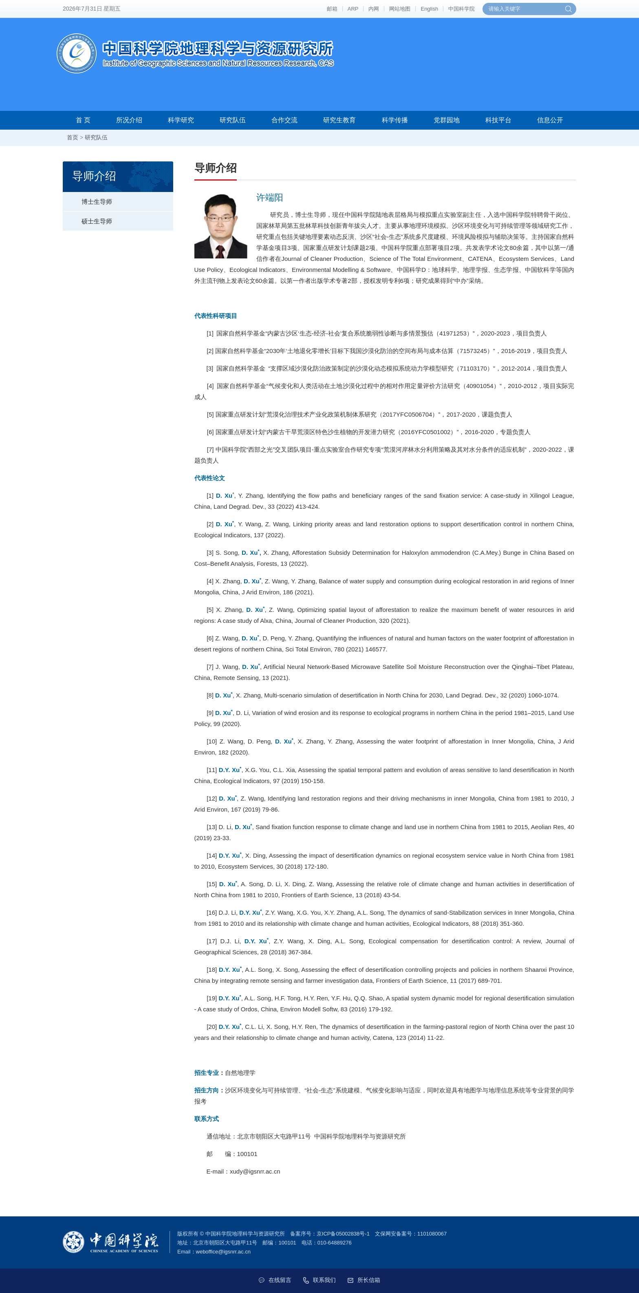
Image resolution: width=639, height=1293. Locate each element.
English (429, 8)
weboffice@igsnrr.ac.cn (223, 1252)
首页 (72, 137)
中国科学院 (461, 8)
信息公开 (550, 120)
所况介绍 (129, 120)
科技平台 (498, 120)
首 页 (83, 120)
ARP (353, 8)
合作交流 (284, 120)
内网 (373, 8)
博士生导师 (87, 198)
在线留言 (274, 1280)
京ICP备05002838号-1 (343, 1234)
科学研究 (181, 120)
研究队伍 (233, 120)
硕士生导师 (87, 218)
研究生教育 (339, 120)
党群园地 (447, 120)
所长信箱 (364, 1280)
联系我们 (319, 1280)
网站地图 (399, 8)
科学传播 (395, 120)
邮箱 (332, 8)
